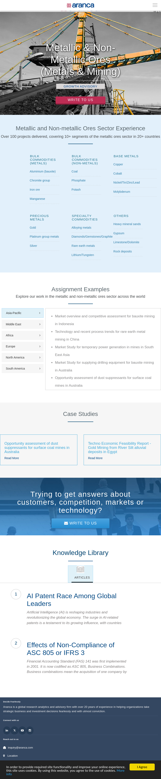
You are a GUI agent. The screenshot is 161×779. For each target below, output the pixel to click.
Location (12, 755)
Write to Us (80, 100)
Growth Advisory (80, 86)
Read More (11, 458)
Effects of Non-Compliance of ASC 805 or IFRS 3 (70, 648)
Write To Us (80, 523)
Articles (82, 577)
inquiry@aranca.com (20, 747)
